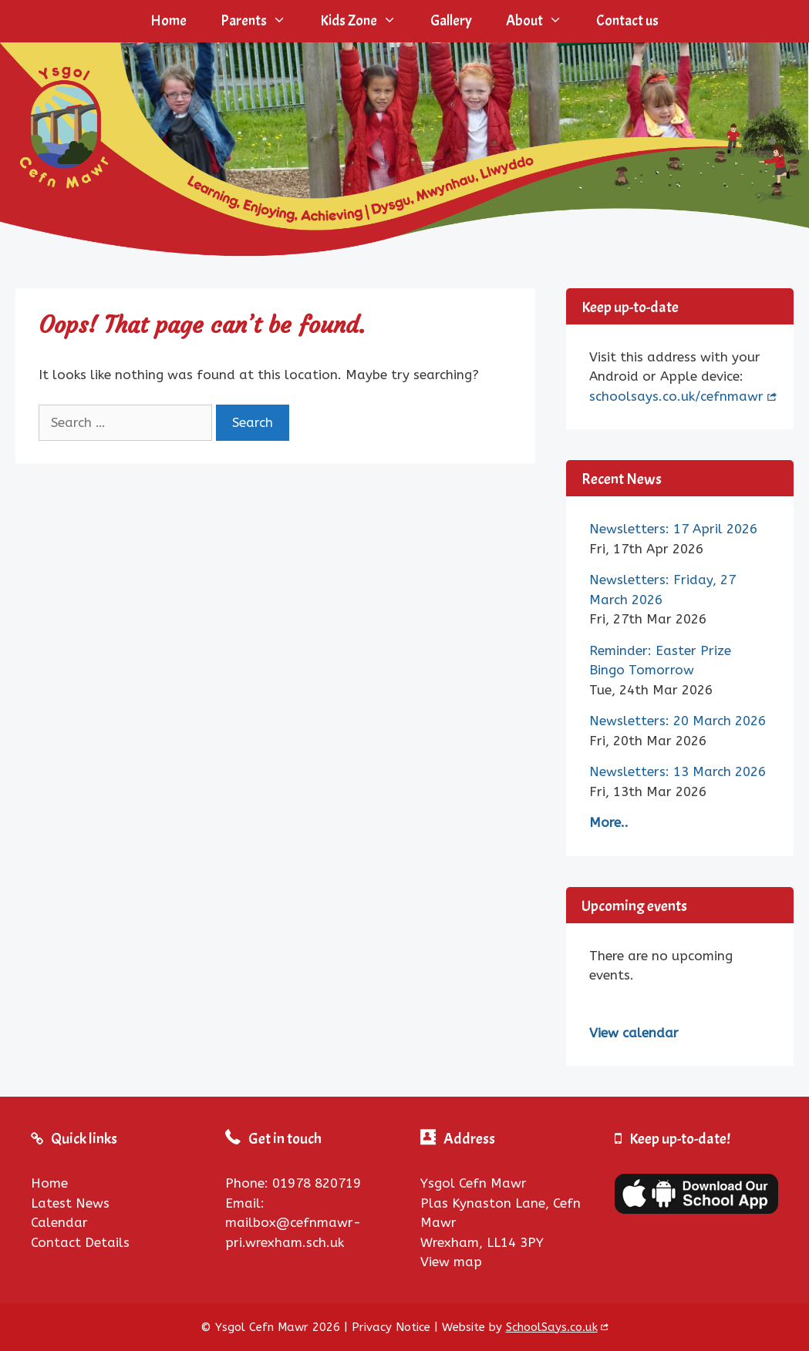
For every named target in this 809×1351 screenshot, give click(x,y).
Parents (262, 21)
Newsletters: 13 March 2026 (677, 771)
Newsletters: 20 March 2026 (677, 720)
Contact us (627, 21)
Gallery (451, 21)
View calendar (634, 1032)
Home (168, 21)
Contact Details (80, 1242)
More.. (609, 822)
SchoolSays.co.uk (552, 1327)
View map (451, 1261)
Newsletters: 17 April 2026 (673, 528)
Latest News (70, 1203)
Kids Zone (366, 21)
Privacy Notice (391, 1327)
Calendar (59, 1222)
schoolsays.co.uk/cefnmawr (676, 396)
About (542, 21)
